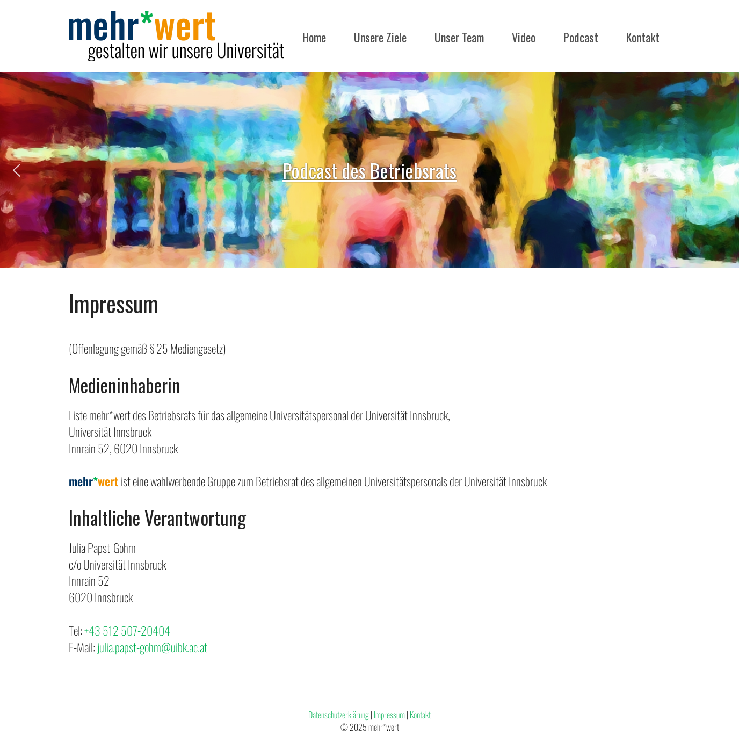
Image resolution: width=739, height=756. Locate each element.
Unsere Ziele (380, 37)
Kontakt (643, 37)
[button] (16, 170)
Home (314, 37)
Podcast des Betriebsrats (369, 170)
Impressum (389, 714)
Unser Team (459, 37)
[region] (369, 170)
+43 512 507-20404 (127, 630)
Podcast (580, 37)
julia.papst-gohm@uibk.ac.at (152, 647)
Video (523, 37)
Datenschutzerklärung (338, 714)
